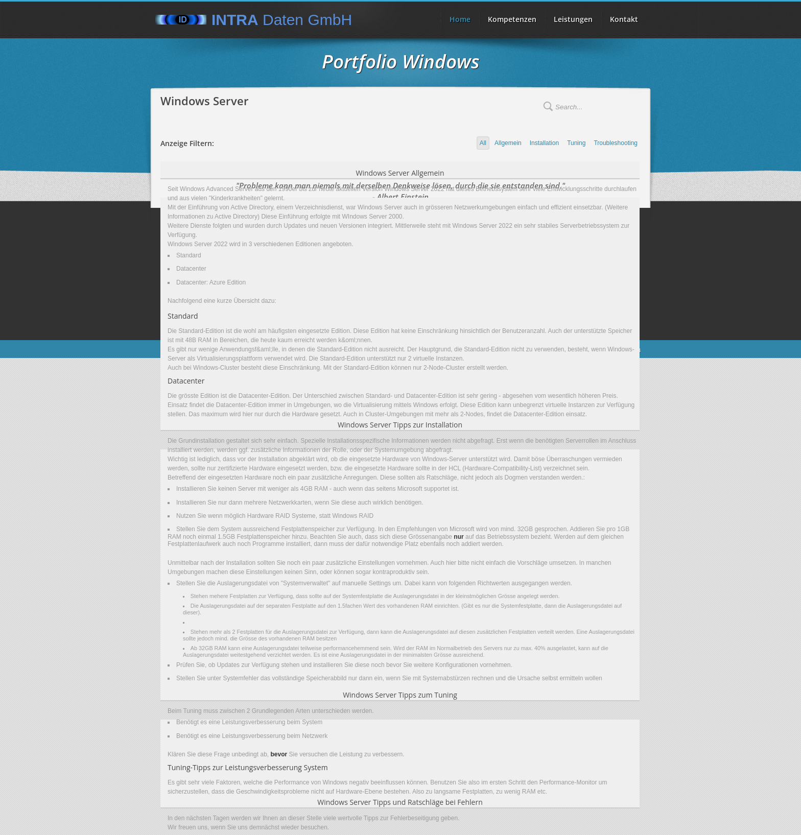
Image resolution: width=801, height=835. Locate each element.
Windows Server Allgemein (400, 173)
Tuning (576, 143)
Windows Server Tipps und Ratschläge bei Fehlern (399, 802)
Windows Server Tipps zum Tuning (400, 695)
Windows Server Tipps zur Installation (400, 425)
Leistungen (573, 19)
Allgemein (508, 143)
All (483, 143)
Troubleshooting (616, 143)
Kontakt (624, 19)
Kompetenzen (512, 19)
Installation (544, 143)
